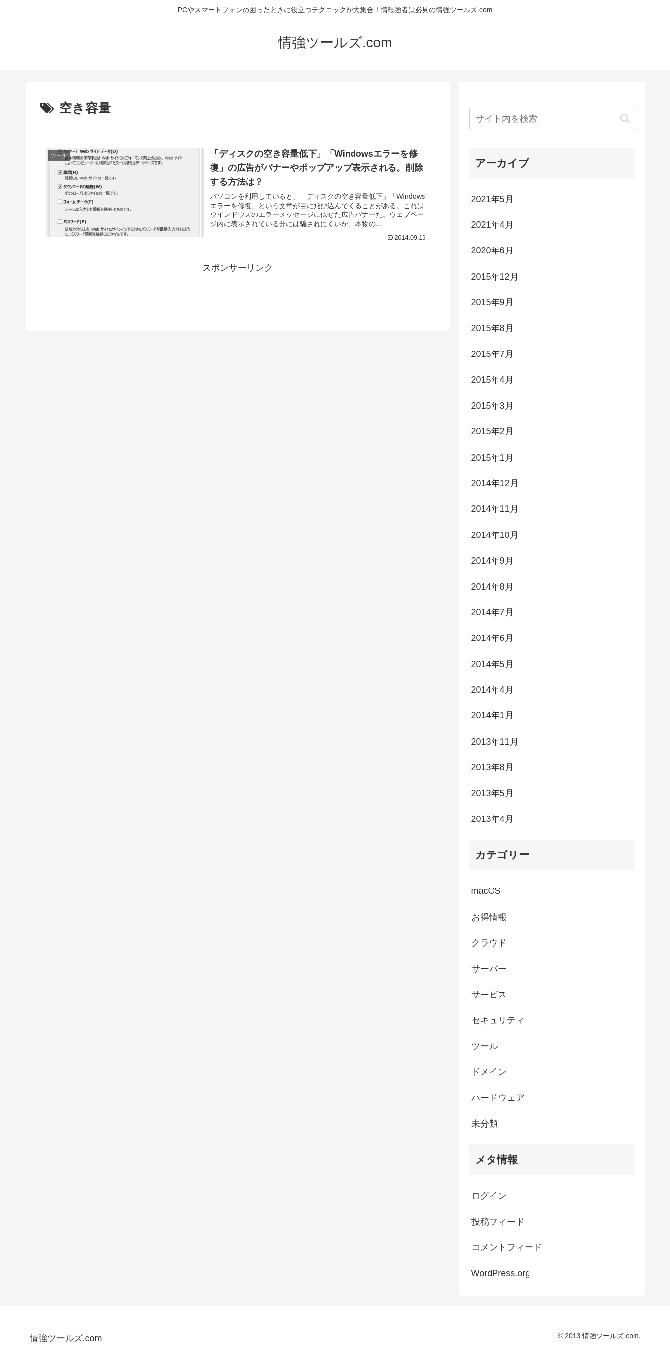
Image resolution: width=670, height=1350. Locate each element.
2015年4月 (492, 380)
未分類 (484, 1124)
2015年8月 (492, 328)
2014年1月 (492, 715)
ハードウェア (498, 1097)
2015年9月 (492, 302)
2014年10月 (495, 535)
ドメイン (489, 1072)
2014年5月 (492, 664)
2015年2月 (492, 431)
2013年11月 (495, 741)
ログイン (489, 1196)
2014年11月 (495, 509)
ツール (484, 1046)
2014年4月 (492, 690)
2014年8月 (492, 587)
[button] (625, 118)
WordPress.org (500, 1273)
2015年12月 (495, 277)
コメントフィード (506, 1247)
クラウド (489, 943)
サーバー (489, 969)
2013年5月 (492, 793)
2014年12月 (495, 483)
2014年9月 (492, 561)
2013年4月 (492, 819)
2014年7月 (492, 612)
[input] (552, 119)
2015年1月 (492, 457)
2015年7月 (492, 354)
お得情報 (489, 917)
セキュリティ (498, 1020)
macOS (486, 891)
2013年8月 (492, 767)
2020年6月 (492, 250)
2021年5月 (492, 199)
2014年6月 (492, 638)
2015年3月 (492, 406)
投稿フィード (498, 1222)
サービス (489, 994)
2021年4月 (492, 225)
